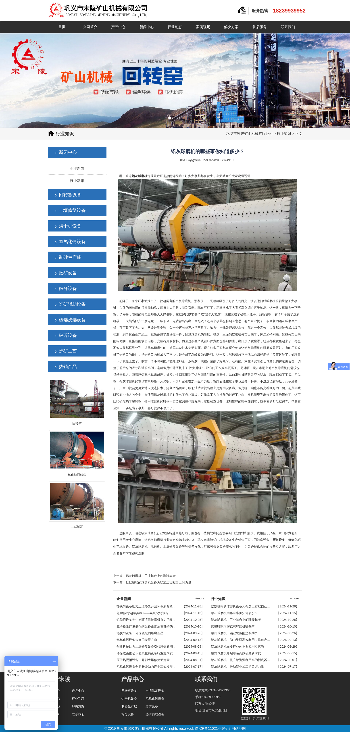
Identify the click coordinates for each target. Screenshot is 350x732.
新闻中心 (147, 27)
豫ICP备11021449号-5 (213, 728)
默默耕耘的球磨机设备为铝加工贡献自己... (240, 606)
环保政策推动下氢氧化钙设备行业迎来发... (146, 653)
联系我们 (288, 27)
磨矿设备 (68, 272)
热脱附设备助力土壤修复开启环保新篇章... (146, 606)
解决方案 (231, 27)
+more (199, 598)
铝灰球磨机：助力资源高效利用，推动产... (240, 640)
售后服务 (259, 27)
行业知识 (284, 134)
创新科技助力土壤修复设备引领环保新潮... (146, 646)
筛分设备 (68, 288)
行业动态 (175, 27)
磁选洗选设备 (72, 319)
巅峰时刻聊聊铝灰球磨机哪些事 (233, 626)
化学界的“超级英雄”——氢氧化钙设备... (144, 613)
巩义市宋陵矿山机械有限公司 (249, 134)
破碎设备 (68, 335)
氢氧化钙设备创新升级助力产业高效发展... (146, 666)
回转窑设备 (70, 194)
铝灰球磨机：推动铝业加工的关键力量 (237, 666)
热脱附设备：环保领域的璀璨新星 (140, 633)
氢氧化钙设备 (72, 241)
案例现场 (203, 27)
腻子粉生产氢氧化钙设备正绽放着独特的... (146, 626)
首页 (61, 27)
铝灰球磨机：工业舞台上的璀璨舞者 (151, 576)
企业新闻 (77, 168)
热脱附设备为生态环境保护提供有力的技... (146, 619)
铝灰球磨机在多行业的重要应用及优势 (237, 646)
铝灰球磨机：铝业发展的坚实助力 (234, 633)
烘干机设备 (70, 225)
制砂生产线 (70, 257)
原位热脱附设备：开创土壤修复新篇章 (143, 660)
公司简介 (90, 27)
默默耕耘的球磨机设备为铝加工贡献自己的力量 (158, 582)
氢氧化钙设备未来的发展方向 (137, 640)
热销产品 (68, 366)
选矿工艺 (68, 350)
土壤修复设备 (72, 210)
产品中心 (118, 27)
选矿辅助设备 (72, 304)
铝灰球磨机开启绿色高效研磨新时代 (236, 653)
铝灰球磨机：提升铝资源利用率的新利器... (240, 660)
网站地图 (238, 728)
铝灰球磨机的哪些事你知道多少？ (234, 613)
